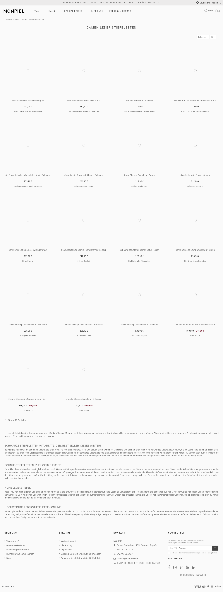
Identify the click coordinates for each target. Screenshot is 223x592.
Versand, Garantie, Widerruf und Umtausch (81, 554)
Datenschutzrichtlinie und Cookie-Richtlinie (81, 558)
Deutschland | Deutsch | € (208, 3)
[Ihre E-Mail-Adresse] (190, 549)
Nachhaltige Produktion (17, 550)
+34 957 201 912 (125, 550)
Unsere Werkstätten (15, 546)
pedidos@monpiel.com (127, 559)
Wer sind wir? (12, 541)
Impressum (66, 550)
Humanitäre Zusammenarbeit (20, 554)
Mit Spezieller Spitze (28, 336)
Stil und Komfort (28, 262)
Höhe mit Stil (195, 336)
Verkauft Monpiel (69, 541)
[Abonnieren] (215, 549)
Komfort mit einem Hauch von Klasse (195, 112)
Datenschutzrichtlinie (190, 554)
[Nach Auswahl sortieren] (201, 37)
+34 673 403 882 (125, 554)
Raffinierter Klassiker (139, 187)
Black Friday (66, 546)
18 (212, 37)
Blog (8, 558)
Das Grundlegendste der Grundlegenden (28, 112)
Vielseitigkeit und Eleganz (83, 187)
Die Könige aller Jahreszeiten (139, 262)
